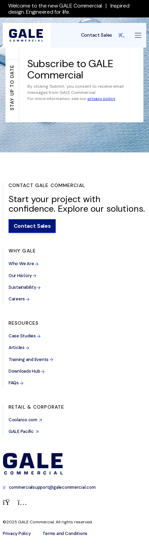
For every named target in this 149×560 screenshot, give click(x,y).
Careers (19, 299)
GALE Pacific (23, 431)
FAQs (16, 383)
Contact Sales (96, 35)
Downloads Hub (27, 371)
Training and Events (31, 359)
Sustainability (25, 287)
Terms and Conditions (64, 533)
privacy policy (101, 98)
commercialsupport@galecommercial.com (49, 487)
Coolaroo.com (25, 420)
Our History (23, 275)
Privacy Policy (16, 533)
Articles (19, 347)
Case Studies (25, 336)
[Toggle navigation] (138, 35)
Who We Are (24, 263)
